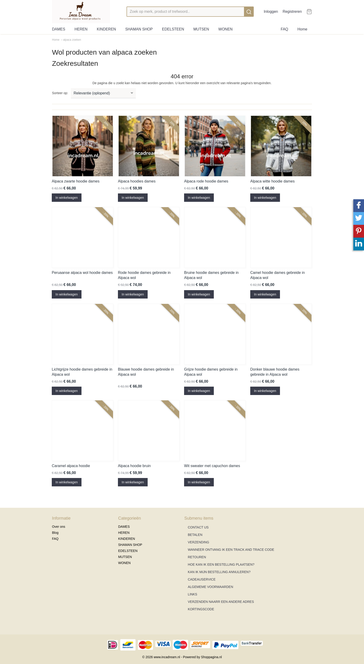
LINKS (192, 594)
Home (302, 29)
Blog (55, 533)
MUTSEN (201, 29)
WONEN (225, 29)
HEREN (81, 29)
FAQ (284, 29)
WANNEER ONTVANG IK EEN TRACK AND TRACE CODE (231, 549)
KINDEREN (106, 29)
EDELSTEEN (173, 29)
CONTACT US (198, 527)
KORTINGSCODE (201, 609)
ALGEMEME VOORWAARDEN (210, 587)
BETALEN (195, 535)
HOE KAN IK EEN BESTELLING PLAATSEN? (221, 564)
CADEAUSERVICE (202, 579)
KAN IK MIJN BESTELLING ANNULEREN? (219, 572)
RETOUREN (197, 557)
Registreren (292, 11)
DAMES (58, 29)
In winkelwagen (66, 197)
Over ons (58, 526)
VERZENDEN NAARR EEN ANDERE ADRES (221, 602)
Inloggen (271, 11)
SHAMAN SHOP (139, 29)
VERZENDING (198, 542)
